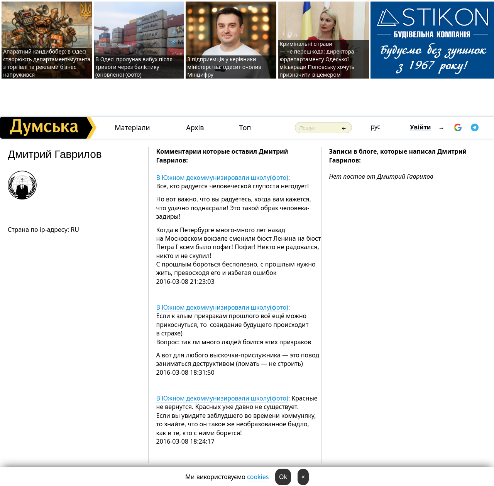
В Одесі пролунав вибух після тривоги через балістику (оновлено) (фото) (134, 66)
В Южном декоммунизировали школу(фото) (222, 177)
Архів (195, 127)
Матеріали (132, 127)
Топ (245, 127)
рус (376, 126)
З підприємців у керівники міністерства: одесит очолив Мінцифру (224, 66)
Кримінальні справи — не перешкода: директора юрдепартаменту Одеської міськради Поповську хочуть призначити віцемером (316, 59)
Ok (283, 477)
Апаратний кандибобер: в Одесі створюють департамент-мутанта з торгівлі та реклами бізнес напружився (46, 63)
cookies (258, 477)
